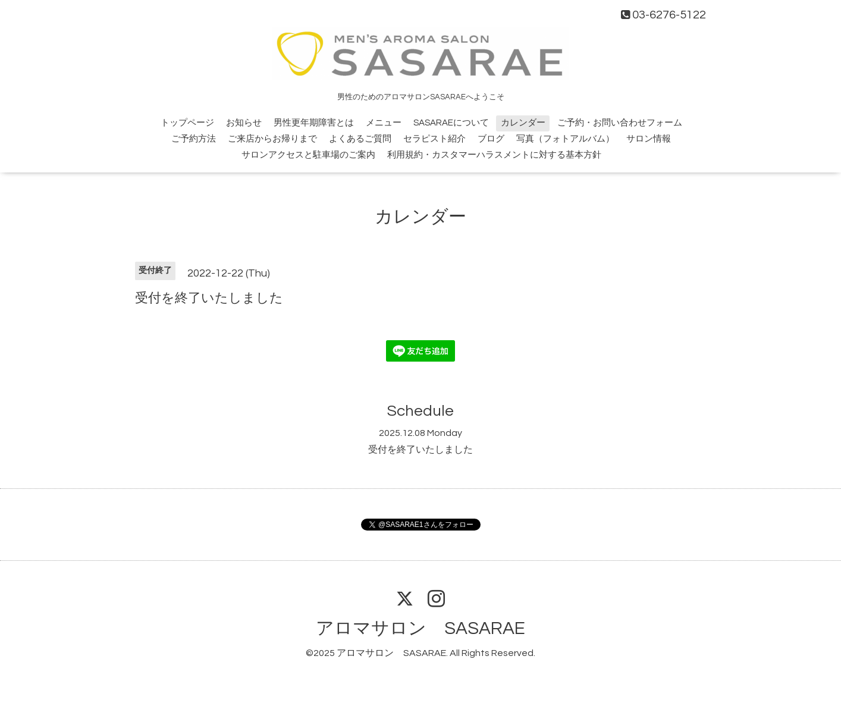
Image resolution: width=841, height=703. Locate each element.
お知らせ (244, 122)
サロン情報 (648, 138)
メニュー (383, 122)
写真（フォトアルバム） (565, 138)
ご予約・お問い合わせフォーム (619, 122)
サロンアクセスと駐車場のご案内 (308, 154)
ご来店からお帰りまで (272, 138)
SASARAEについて (451, 122)
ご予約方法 (193, 138)
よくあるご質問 (360, 138)
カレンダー (523, 122)
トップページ (187, 122)
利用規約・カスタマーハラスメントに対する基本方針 (494, 154)
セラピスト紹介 (434, 138)
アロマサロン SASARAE (420, 628)
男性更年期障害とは (314, 122)
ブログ (491, 138)
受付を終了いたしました (420, 449)
